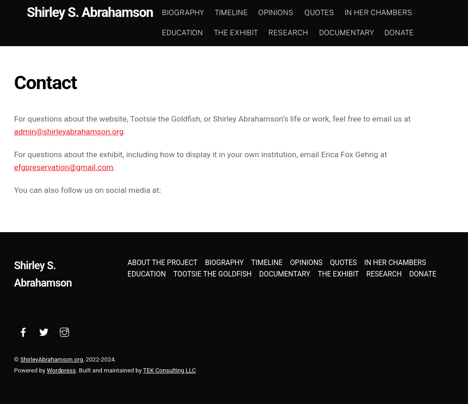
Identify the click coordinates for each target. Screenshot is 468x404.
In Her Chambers (378, 12)
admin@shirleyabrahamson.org (69, 131)
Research (288, 32)
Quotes (319, 12)
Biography (183, 12)
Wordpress (61, 370)
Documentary (346, 32)
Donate (399, 32)
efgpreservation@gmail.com (63, 167)
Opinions (275, 12)
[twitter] (44, 332)
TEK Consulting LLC (169, 370)
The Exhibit (236, 32)
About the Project (162, 263)
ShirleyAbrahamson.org (51, 359)
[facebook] (23, 332)
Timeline (231, 12)
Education (182, 32)
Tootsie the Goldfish (212, 274)
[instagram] (64, 332)
